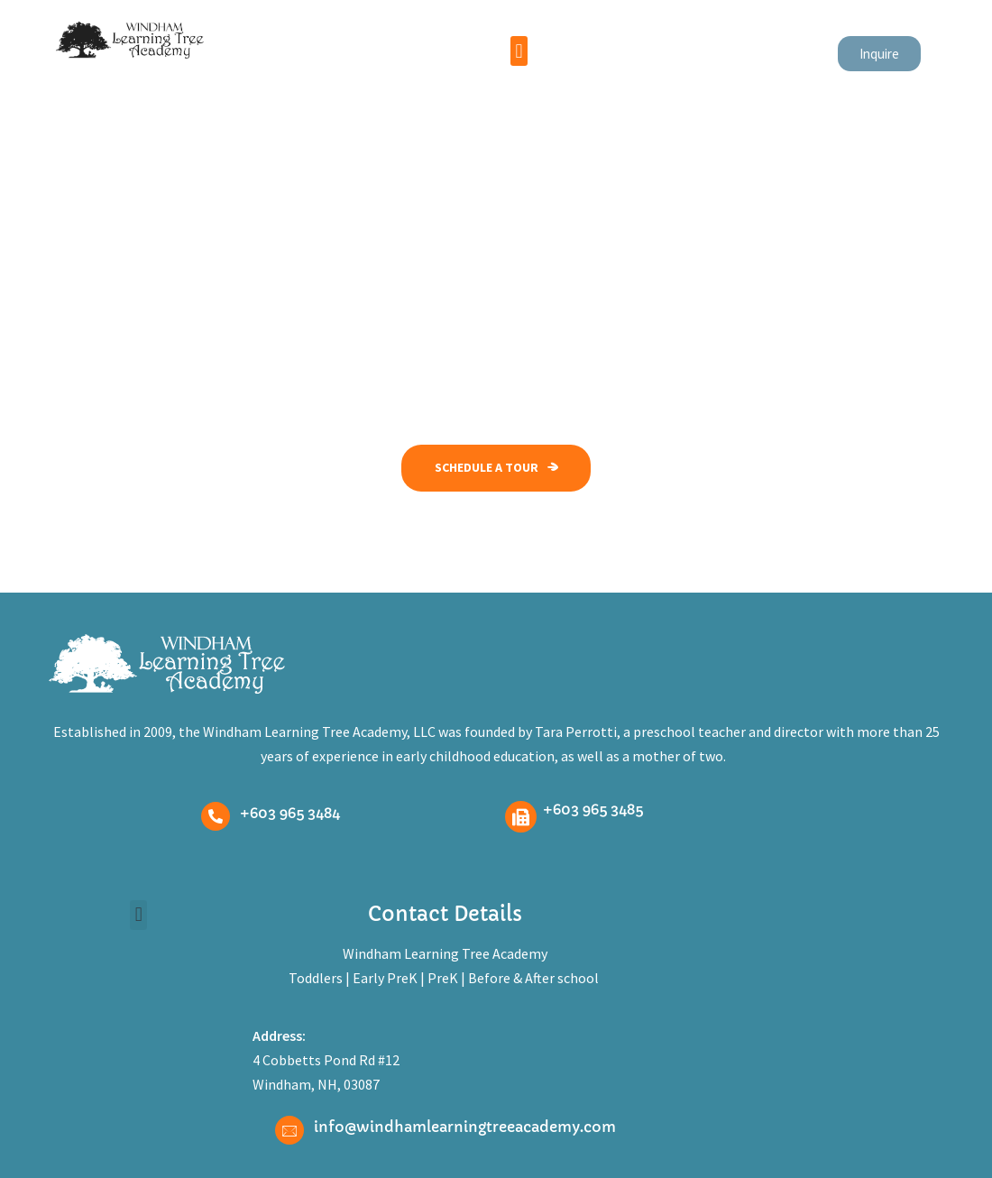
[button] (519, 51)
